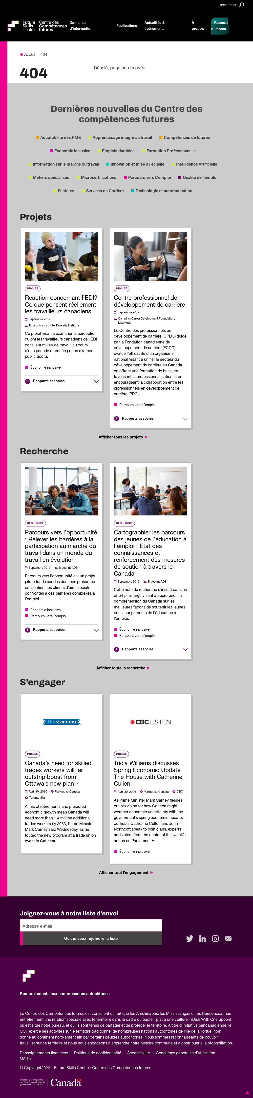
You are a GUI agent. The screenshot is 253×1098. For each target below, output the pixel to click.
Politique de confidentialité (97, 1053)
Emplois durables (118, 151)
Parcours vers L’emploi (149, 178)
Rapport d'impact (219, 26)
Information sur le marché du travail (66, 164)
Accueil (29, 55)
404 (44, 55)
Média (25, 1059)
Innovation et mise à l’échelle (137, 164)
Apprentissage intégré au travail (122, 138)
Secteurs (66, 191)
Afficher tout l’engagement (126, 873)
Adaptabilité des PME (60, 138)
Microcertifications (98, 178)
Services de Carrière (105, 191)
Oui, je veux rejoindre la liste (91, 938)
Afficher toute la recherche (123, 668)
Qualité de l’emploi (200, 178)
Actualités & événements (155, 26)
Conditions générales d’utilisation (185, 1053)
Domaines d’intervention (81, 26)
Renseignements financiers (44, 1053)
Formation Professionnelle (171, 151)
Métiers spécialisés (51, 178)
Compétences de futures (187, 138)
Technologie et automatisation (164, 191)
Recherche (35, 523)
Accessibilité (138, 1053)
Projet (32, 288)
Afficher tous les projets (123, 437)
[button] (247, 1093)
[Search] (231, 5)
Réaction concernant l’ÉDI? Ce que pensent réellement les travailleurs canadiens (61, 305)
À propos (198, 26)
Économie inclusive (72, 151)
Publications (126, 26)
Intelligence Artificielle (196, 164)
